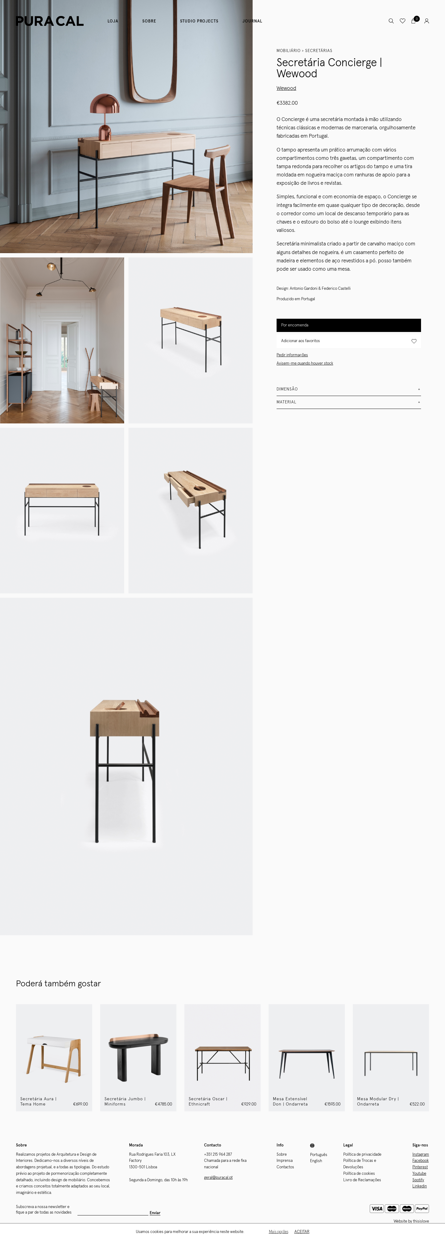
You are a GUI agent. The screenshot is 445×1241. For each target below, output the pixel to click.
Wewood (286, 88)
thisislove (421, 1221)
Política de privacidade (362, 1155)
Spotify (418, 1180)
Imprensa (285, 1161)
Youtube (419, 1174)
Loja (113, 21)
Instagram (420, 1155)
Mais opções (278, 1232)
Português (318, 1155)
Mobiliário (289, 51)
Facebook (420, 1161)
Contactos (285, 1167)
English (316, 1161)
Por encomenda (294, 325)
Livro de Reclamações (362, 1180)
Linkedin (419, 1186)
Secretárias (319, 51)
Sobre (149, 21)
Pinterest (420, 1167)
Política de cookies (359, 1174)
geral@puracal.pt (218, 1178)
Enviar (133, 1213)
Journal (252, 21)
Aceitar (301, 1232)
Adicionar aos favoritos (348, 341)
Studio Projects (199, 21)
